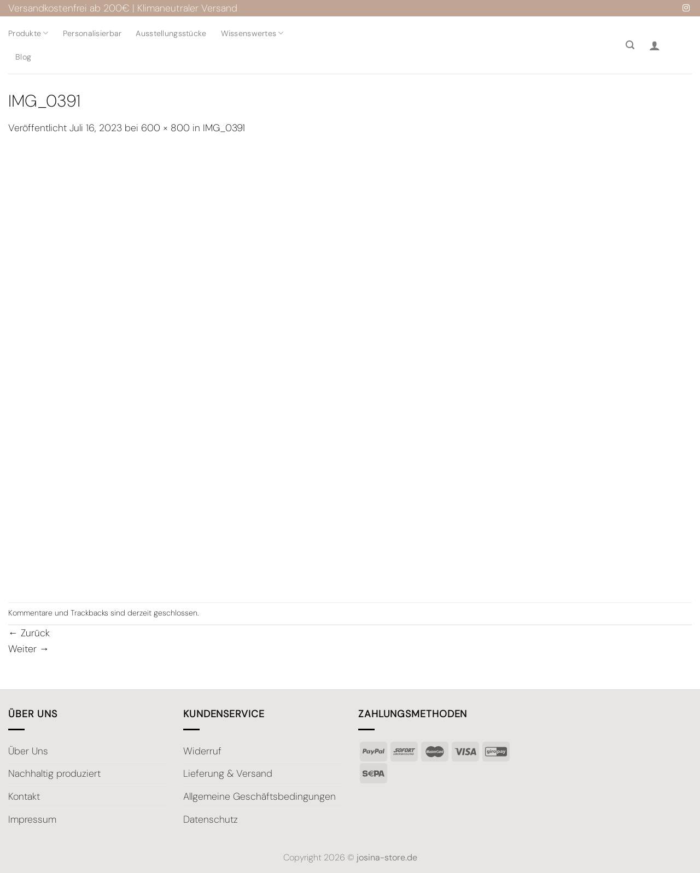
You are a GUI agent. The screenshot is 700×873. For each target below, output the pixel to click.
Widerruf (202, 751)
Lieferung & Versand (227, 773)
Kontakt (24, 796)
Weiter (28, 648)
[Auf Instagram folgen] (686, 8)
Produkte (28, 33)
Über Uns (28, 751)
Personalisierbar (92, 33)
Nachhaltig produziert (54, 773)
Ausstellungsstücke (171, 33)
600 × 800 (165, 127)
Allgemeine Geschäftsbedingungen (259, 796)
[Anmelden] (654, 45)
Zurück (29, 633)
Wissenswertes (252, 33)
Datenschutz (210, 819)
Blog (23, 57)
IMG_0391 (224, 127)
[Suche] (630, 45)
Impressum (32, 819)
